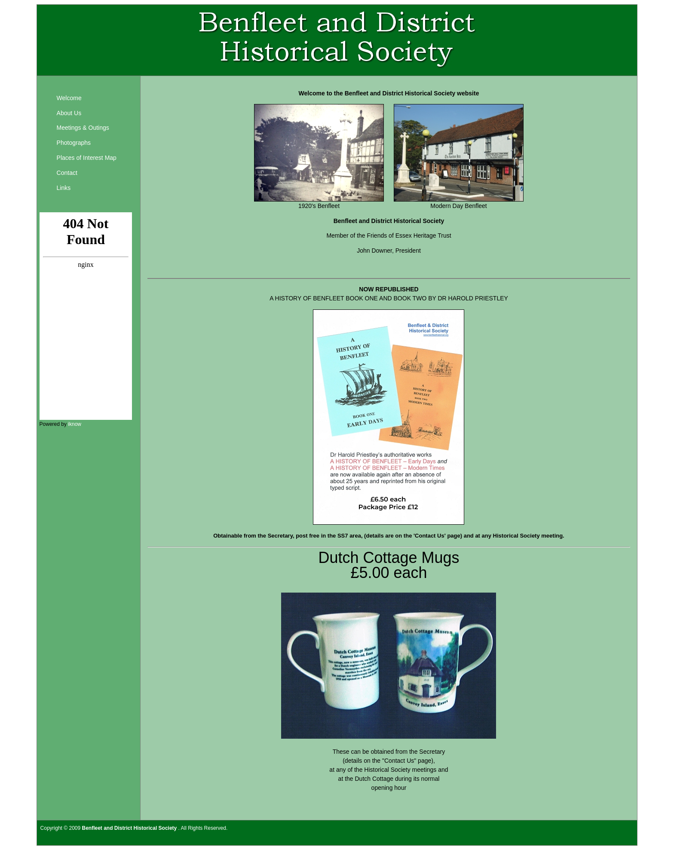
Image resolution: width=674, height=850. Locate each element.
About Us (69, 113)
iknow (74, 424)
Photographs (74, 142)
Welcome (69, 98)
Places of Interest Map (86, 157)
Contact (67, 172)
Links (64, 187)
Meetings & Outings (83, 127)
